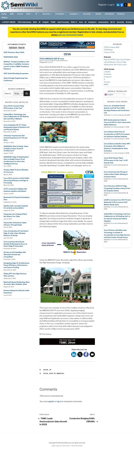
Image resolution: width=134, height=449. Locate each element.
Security (88, 14)
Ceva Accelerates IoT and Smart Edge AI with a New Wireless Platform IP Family (16, 233)
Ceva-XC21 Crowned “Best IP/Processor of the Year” (14, 107)
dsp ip (52, 373)
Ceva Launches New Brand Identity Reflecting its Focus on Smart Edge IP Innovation (15, 244)
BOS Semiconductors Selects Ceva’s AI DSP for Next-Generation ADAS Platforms (117, 122)
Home (4, 14)
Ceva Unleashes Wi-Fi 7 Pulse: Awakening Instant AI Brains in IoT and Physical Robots (17, 127)
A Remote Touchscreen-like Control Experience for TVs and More (15, 138)
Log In (111, 4)
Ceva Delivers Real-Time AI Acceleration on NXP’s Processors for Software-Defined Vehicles (117, 134)
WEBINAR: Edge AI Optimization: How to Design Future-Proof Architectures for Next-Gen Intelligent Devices (16, 160)
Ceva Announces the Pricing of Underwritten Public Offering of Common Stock (116, 174)
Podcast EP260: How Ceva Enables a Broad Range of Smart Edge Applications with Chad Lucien (117, 62)
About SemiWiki (77, 446)
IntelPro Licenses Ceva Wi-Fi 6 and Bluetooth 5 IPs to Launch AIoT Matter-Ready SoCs (117, 202)
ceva (45, 373)
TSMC (53, 22)
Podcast (120, 14)
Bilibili (106, 84)
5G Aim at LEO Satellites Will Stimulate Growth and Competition (15, 254)
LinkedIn (107, 72)
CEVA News (108, 50)
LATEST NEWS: (9, 22)
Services (48, 14)
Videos (4, 18)
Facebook (107, 74)
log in (59, 401)
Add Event (13, 48)
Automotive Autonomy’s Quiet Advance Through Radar (15, 224)
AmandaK (114, 115)
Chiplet (45, 22)
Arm (81, 22)
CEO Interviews (24, 22)
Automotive (103, 22)
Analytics (75, 14)
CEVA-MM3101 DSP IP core (52, 58)
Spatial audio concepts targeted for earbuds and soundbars (16, 207)
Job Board (109, 14)
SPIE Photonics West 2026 (14, 52)
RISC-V (74, 22)
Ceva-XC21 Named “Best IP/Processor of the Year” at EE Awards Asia (116, 160)
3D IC (112, 22)
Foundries (61, 14)
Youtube (107, 82)
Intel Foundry (63, 22)
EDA (29, 14)
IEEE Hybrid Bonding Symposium (16, 73)
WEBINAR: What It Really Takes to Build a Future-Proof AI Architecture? (16, 148)
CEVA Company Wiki (111, 47)
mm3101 (60, 373)
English (109, 95)
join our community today (70, 35)
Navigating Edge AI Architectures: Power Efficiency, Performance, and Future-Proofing (16, 265)
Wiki (12, 14)
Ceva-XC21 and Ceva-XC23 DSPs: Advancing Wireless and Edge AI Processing (16, 180)
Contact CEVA (109, 52)
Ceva (49, 62)
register (51, 401)
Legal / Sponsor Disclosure (60, 446)
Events (129, 22)
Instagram (108, 77)
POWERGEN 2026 (11, 57)
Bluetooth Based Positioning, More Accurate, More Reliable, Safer (17, 283)
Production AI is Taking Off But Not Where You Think (15, 215)
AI (85, 22)
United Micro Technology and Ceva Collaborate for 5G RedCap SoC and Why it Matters (16, 116)
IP (38, 14)
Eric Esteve (45, 60)
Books (98, 14)
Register (102, 4)
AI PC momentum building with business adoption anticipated (15, 190)
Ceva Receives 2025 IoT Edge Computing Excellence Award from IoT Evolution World (117, 188)
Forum (20, 14)
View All (21, 48)
